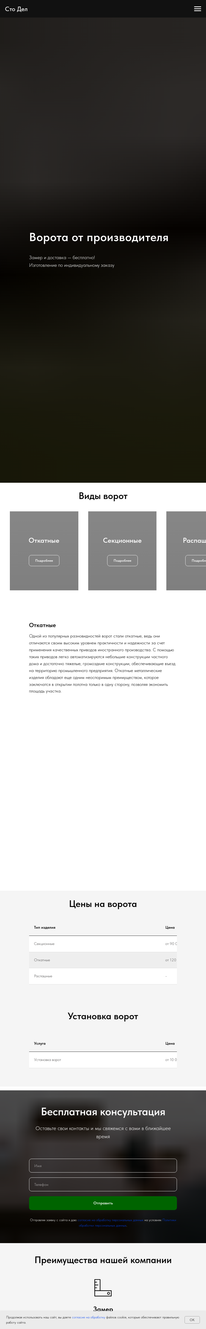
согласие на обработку (88, 1317)
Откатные (44, 540)
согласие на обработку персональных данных (110, 1220)
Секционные (122, 540)
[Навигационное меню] (197, 8)
